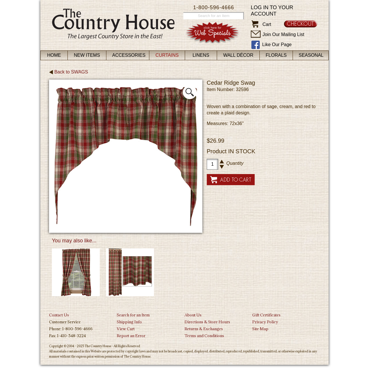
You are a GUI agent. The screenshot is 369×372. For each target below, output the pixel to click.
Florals (276, 55)
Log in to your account (272, 11)
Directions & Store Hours (207, 321)
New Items (87, 55)
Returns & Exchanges (203, 328)
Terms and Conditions (204, 335)
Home (54, 55)
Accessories (129, 55)
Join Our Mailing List (283, 34)
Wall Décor (238, 55)
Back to (68, 71)
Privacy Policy (265, 321)
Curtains (166, 55)
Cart (266, 24)
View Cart (126, 328)
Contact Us (59, 315)
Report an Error (131, 335)
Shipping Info (129, 321)
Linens (201, 55)
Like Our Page (276, 44)
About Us (193, 315)
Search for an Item (133, 315)
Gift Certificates (266, 315)
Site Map (260, 328)
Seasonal (311, 55)
